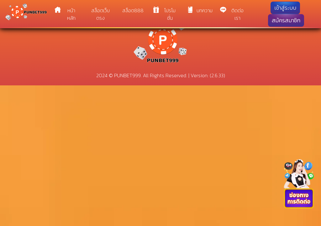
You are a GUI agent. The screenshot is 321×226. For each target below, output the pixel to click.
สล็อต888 (133, 10)
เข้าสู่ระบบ (285, 8)
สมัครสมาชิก (286, 20)
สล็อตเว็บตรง (100, 14)
